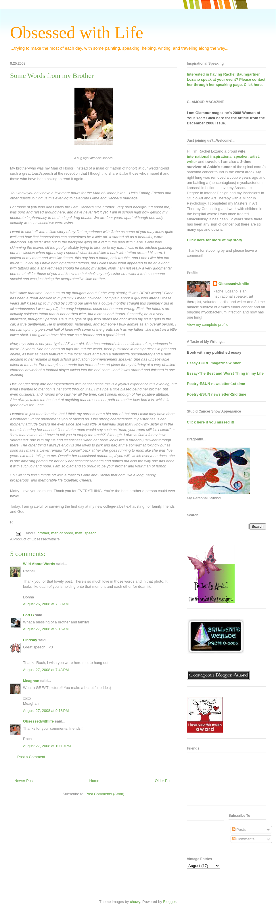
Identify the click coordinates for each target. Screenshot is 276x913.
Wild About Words (39, 564)
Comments (243, 839)
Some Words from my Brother (52, 75)
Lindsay (30, 640)
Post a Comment (31, 757)
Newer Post (24, 781)
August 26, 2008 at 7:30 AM (46, 604)
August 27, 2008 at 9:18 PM (46, 710)
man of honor (62, 533)
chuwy (135, 901)
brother (43, 533)
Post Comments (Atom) (104, 794)
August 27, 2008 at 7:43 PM (46, 670)
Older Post (163, 781)
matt (78, 533)
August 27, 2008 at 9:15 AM (46, 629)
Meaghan (31, 681)
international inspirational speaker (217, 156)
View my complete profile (207, 324)
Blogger (169, 901)
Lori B (28, 615)
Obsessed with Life (76, 32)
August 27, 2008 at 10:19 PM (47, 746)
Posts (239, 829)
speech (91, 533)
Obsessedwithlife (38, 721)
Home (94, 781)
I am (191, 113)
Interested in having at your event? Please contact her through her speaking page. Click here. (226, 79)
